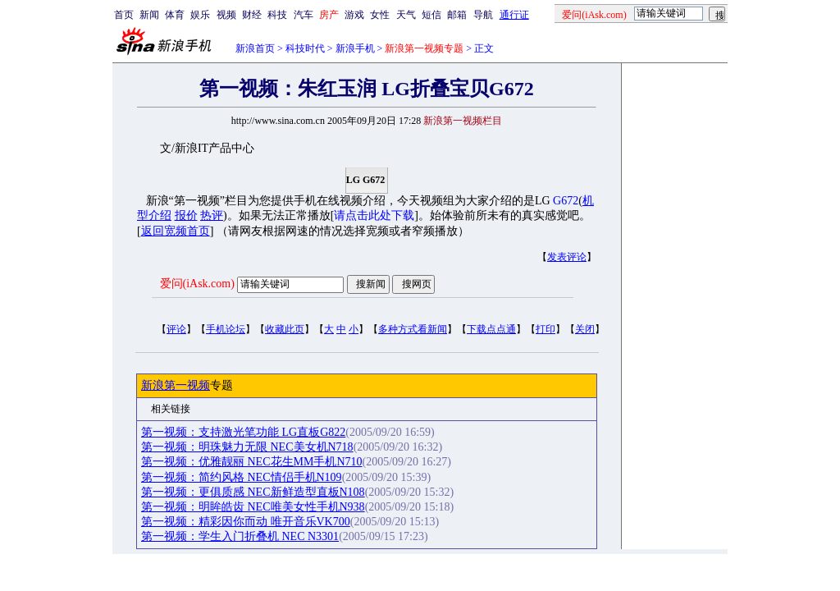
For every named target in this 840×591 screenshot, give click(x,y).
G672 (565, 201)
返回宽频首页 (175, 231)
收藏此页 (284, 329)
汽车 (303, 15)
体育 (175, 15)
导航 (483, 15)
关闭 (585, 329)
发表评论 (567, 257)
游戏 (354, 15)
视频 (226, 15)
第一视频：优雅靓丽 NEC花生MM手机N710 (252, 462)
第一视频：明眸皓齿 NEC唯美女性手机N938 (253, 507)
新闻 (149, 15)
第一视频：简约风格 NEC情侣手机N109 (241, 477)
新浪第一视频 (175, 385)
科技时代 (305, 48)
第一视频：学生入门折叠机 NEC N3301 (240, 536)
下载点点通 (491, 329)
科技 (277, 15)
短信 (431, 15)
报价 (186, 215)
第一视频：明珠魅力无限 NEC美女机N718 (247, 447)
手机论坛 (225, 329)
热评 (211, 215)
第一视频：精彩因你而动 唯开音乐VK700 (245, 521)
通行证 (514, 15)
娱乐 (200, 15)
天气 (406, 15)
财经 (252, 15)
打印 (545, 329)
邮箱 (457, 15)
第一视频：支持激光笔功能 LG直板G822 (243, 432)
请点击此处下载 (374, 215)
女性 (380, 15)
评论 (176, 329)
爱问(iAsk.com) (197, 283)
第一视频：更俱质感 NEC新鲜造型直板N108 (253, 492)
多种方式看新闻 (412, 329)
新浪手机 (355, 48)
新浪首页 (255, 48)
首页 (124, 15)
